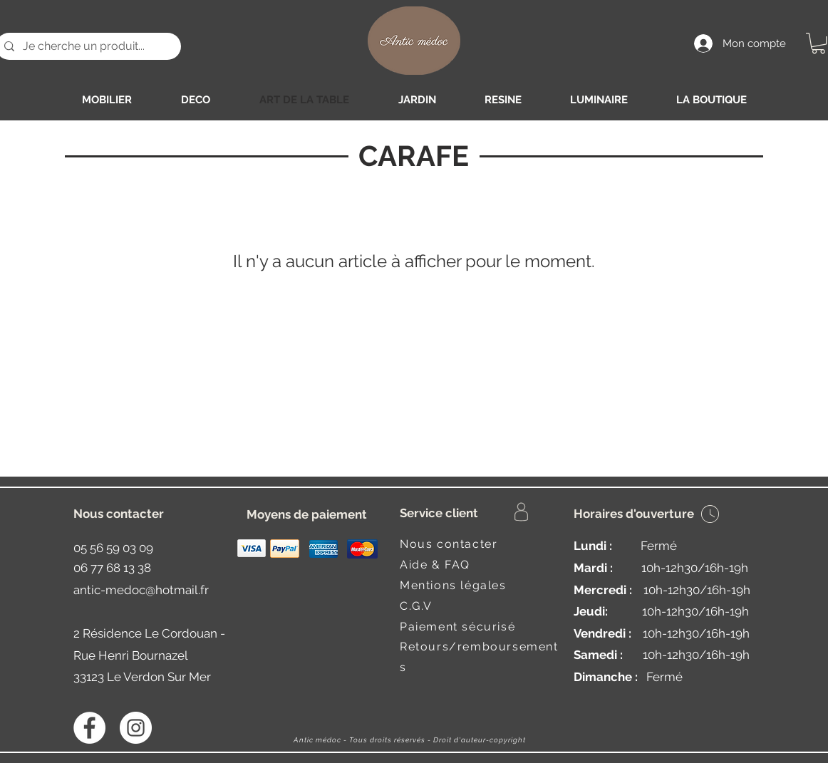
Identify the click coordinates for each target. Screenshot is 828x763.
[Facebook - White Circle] (89, 728)
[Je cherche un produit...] (87, 46)
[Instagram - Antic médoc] (136, 728)
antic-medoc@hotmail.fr (141, 590)
